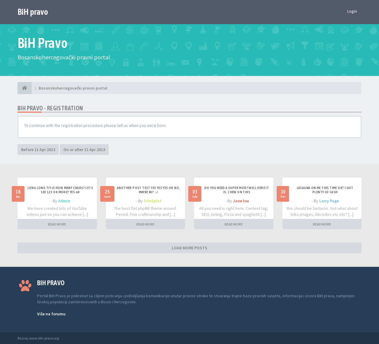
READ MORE (57, 224)
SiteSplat (152, 201)
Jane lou (241, 201)
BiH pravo (33, 12)
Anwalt (64, 338)
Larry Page (329, 201)
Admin (64, 201)
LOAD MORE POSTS (189, 248)
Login (352, 11)
